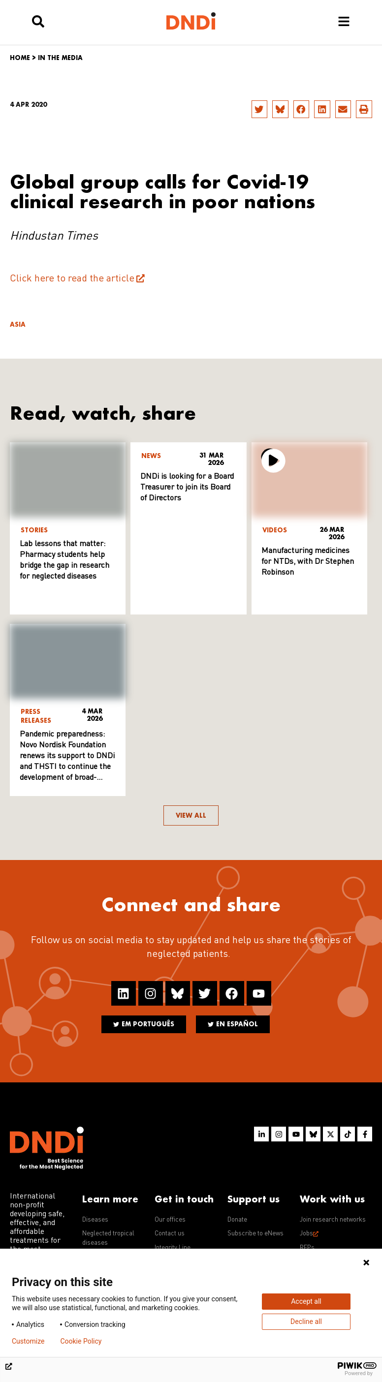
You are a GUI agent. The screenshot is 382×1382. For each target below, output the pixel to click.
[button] (260, 109)
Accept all (306, 1301)
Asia (18, 324)
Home (20, 57)
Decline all (306, 1321)
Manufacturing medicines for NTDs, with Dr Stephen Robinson (307, 562)
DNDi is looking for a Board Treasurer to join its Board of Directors (187, 487)
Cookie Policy (80, 1341)
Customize (28, 1341)
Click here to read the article (72, 279)
